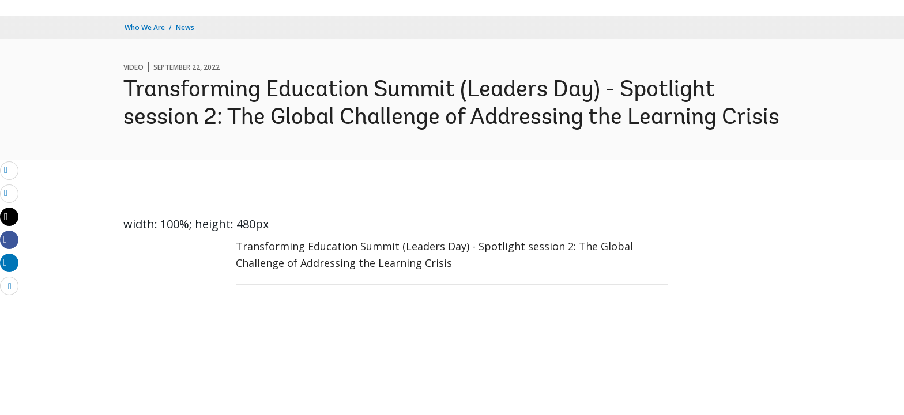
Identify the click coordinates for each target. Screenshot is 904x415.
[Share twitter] (9, 216)
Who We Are (145, 27)
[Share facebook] (9, 239)
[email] (9, 170)
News (185, 27)
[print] (9, 193)
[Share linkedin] (9, 262)
